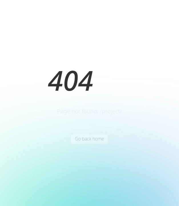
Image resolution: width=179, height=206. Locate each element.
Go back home (89, 139)
